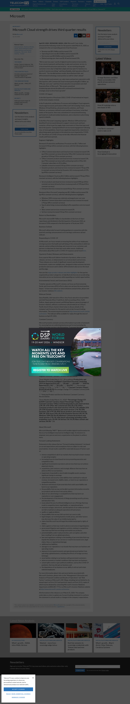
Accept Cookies (18, 689)
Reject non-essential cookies (18, 694)
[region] (18, 689)
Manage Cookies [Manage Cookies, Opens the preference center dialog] (18, 697)
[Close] (33, 678)
